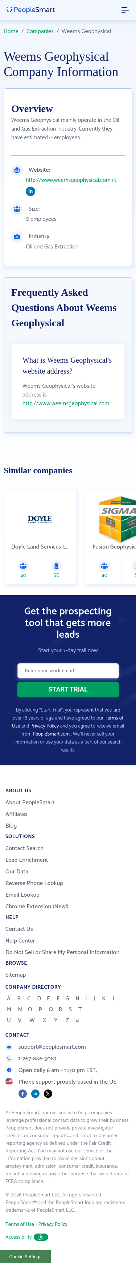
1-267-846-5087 (31, 1059)
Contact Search (24, 848)
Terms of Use (19, 1224)
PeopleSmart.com (51, 734)
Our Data (16, 872)
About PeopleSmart (29, 803)
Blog (11, 826)
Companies (40, 31)
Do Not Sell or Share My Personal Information (62, 952)
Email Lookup (22, 895)
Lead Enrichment (26, 860)
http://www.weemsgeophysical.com (68, 180)
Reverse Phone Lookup (34, 883)
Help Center (20, 941)
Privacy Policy (44, 726)
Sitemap (15, 975)
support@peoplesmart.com (45, 1047)
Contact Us (19, 929)
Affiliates (16, 814)
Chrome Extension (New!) (37, 907)
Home (11, 31)
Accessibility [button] (26, 1237)
